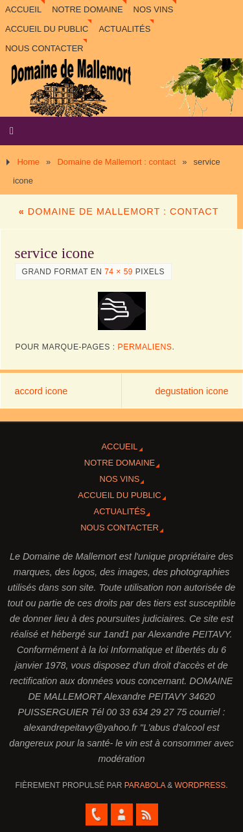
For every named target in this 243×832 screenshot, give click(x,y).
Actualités (124, 29)
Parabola (144, 785)
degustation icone (192, 391)
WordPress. (201, 785)
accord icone (41, 391)
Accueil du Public (46, 29)
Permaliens (145, 346)
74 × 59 (118, 271)
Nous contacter (44, 48)
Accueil (23, 9)
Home (28, 162)
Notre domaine (87, 9)
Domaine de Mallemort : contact (116, 162)
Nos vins (153, 9)
